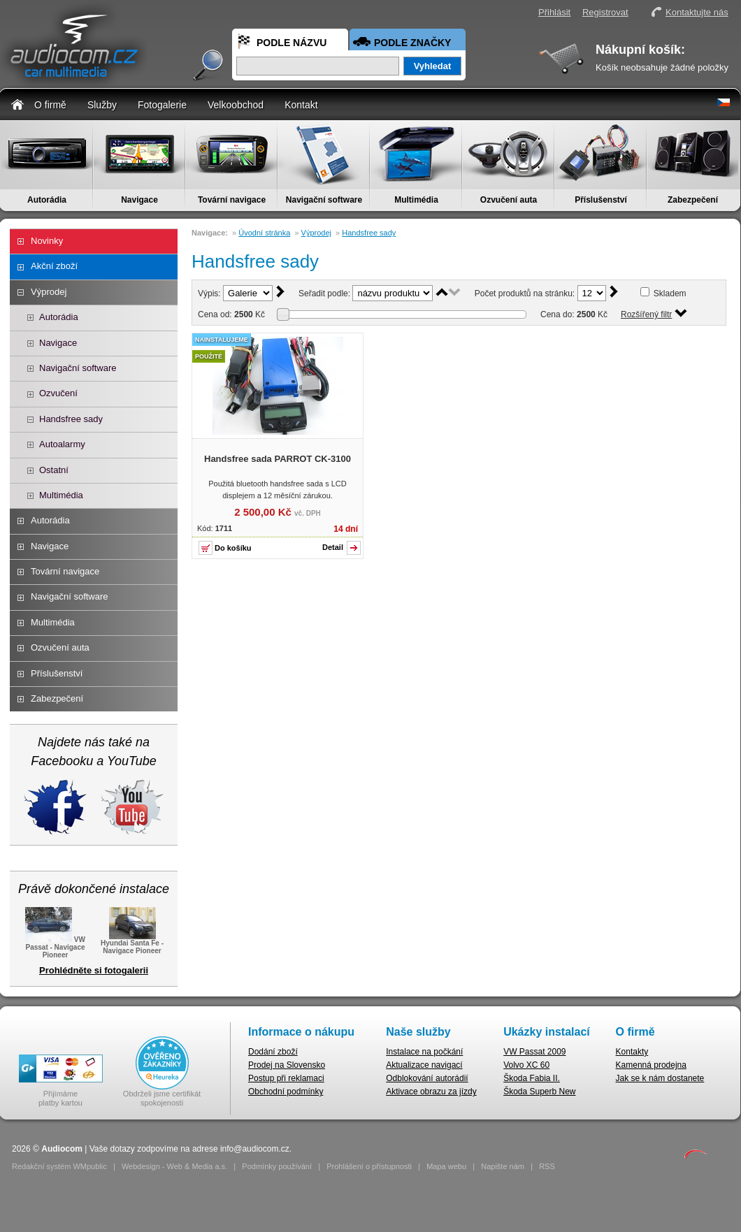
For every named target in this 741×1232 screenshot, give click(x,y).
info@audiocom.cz (254, 1149)
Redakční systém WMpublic (59, 1166)
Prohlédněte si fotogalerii (93, 970)
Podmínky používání (277, 1166)
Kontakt (301, 104)
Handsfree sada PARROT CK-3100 (277, 459)
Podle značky (412, 42)
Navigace (139, 200)
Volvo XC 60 (526, 1065)
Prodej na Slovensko (286, 1065)
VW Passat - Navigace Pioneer (55, 946)
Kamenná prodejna (651, 1065)
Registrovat (605, 12)
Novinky (47, 240)
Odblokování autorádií (427, 1078)
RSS (547, 1166)
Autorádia (46, 200)
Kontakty (632, 1052)
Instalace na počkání (424, 1052)
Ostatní (54, 470)
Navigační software (324, 200)
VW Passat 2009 (534, 1052)
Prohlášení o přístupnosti (369, 1166)
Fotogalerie (162, 104)
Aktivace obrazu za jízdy (431, 1091)
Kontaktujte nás (697, 12)
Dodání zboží (273, 1052)
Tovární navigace (232, 200)
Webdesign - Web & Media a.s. (174, 1166)
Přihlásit (554, 12)
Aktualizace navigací (424, 1065)
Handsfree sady (71, 419)
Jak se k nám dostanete (660, 1078)
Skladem (670, 293)
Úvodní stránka (264, 233)
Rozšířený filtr (646, 314)
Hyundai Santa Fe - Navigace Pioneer (132, 943)
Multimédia (416, 200)
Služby (102, 104)
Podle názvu (291, 42)
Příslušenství (601, 200)
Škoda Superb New (539, 1091)
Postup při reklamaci (286, 1078)
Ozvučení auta (508, 200)
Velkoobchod (236, 104)
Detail (332, 547)
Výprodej (48, 292)
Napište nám (502, 1166)
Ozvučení (58, 393)
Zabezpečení (693, 200)
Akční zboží (54, 266)
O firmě (50, 104)
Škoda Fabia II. (531, 1078)
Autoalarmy (62, 444)
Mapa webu (446, 1166)
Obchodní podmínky (285, 1091)
